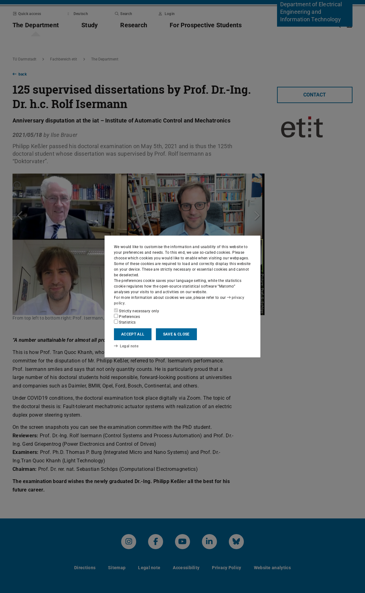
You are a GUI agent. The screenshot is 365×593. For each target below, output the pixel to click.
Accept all (132, 334)
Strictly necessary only (136, 310)
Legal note (126, 346)
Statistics (125, 322)
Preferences (127, 316)
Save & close (176, 334)
